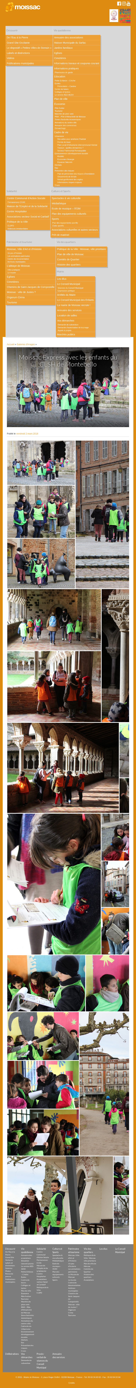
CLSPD (10, 226)
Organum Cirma (16, 297)
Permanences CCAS (16, 202)
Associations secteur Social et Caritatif (28, 216)
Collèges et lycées (62, 92)
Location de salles (67, 315)
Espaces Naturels (64, 162)
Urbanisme (59, 136)
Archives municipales (16, 262)
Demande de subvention (68, 325)
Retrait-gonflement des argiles (70, 179)
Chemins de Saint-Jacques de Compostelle (30, 287)
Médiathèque (59, 203)
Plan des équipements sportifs (65, 223)
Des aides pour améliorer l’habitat (71, 139)
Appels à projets (64, 330)
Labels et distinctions (18, 53)
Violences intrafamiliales (17, 229)
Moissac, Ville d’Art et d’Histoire (24, 249)
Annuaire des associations (68, 37)
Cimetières (60, 58)
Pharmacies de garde (64, 72)
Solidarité (12, 191)
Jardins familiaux (63, 47)
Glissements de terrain (66, 177)
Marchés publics (66, 334)
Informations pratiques (66, 68)
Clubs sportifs (58, 226)
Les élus (61, 278)
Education (59, 76)
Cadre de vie (61, 132)
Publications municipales (20, 63)
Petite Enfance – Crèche (65, 80)
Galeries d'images (26, 344)
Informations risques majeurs (69, 182)
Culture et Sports (60, 191)
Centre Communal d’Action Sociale (26, 198)
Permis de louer (64, 142)
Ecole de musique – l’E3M (66, 208)
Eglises (58, 53)
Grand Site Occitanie (18, 42)
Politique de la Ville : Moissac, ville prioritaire (81, 249)
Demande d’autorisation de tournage (73, 327)
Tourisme (59, 111)
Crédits (72, 1383)
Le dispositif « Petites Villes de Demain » (29, 47)
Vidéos (10, 58)
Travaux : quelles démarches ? (70, 148)
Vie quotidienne (62, 30)
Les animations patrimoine (18, 256)
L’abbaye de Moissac (18, 265)
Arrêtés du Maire (66, 294)
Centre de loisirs (62, 89)
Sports (55, 218)
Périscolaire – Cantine (66, 86)
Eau (56, 168)
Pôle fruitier (59, 108)
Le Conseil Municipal (68, 284)
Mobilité (60, 156)
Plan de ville (61, 98)
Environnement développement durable (71, 153)
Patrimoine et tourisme (19, 241)
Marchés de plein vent (64, 114)
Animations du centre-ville (66, 122)
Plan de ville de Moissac (70, 254)
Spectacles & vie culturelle (66, 198)
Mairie (60, 271)
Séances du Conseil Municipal (70, 288)
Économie (59, 104)
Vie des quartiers (66, 241)
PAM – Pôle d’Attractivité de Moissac (70, 117)
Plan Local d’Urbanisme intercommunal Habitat (77, 145)
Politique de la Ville (17, 221)
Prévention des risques (64, 171)
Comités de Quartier (68, 259)
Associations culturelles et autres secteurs (75, 229)
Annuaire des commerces (65, 125)
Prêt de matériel (60, 234)
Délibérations (12, 1353)
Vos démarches (65, 320)
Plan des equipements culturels (69, 213)
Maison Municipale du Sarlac (70, 42)
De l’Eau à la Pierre (17, 37)
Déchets (58, 165)
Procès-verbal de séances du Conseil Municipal (42, 1360)
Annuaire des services (69, 310)
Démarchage (60, 128)
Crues (57, 185)
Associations (89, 1280)
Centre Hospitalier (17, 211)
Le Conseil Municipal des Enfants (75, 300)
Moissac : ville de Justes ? (21, 292)
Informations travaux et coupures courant (76, 63)
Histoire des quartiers (68, 264)
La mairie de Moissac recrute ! (73, 305)
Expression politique (66, 291)
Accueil (10, 344)
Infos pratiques (13, 270)
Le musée (11, 273)
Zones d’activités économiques (68, 119)
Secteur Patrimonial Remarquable (71, 151)
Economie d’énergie (65, 159)
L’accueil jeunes (27, 1263)
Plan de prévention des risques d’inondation (76, 174)
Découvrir (12, 30)
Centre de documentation (18, 259)
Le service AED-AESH (64, 95)
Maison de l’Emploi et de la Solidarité (27, 206)
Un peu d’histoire (14, 253)
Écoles (57, 83)
